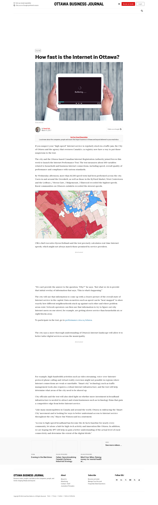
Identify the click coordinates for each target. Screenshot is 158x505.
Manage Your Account (95, 481)
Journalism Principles (67, 486)
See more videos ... (113, 445)
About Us (64, 479)
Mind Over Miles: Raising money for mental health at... (91, 459)
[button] (142, 11)
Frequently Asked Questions (96, 484)
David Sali (46, 128)
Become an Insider (94, 479)
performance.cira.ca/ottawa (78, 320)
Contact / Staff (65, 484)
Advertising (64, 481)
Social (33, 454)
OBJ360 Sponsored (61, 454)
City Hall (38, 50)
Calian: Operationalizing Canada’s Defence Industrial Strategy (66, 459)
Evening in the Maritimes (41, 457)
